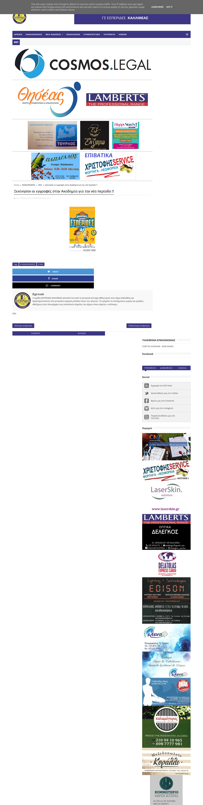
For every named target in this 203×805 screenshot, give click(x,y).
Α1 (157, 682)
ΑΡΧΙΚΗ (24, 33)
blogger (74, 315)
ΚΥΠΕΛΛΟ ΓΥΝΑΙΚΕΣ (161, 696)
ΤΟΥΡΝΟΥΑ (115, 33)
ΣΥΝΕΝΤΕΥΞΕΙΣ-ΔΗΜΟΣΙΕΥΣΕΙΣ (153, 715)
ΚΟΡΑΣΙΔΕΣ (143, 696)
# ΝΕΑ (46, 257)
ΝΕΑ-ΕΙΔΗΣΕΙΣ (59, 33)
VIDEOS (129, 33)
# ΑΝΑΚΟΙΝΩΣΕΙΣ (33, 257)
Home (22, 172)
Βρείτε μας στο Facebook (156, 109)
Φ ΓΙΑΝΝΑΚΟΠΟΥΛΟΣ (162, 720)
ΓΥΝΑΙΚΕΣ (160, 687)
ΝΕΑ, (54, 191)
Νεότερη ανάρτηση (29, 306)
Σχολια (177, 77)
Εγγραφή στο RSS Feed (155, 94)
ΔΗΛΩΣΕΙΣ (174, 687)
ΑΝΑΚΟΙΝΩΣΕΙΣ (39, 33)
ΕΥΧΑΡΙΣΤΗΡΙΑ (171, 691)
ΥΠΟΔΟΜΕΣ (143, 720)
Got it (169, 7)
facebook (36, 315)
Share (62, 264)
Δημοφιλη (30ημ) (161, 77)
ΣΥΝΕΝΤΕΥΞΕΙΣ (97, 33)
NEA (140, 682)
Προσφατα (144, 77)
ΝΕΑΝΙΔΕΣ (171, 701)
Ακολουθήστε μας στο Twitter (159, 102)
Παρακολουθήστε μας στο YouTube (157, 125)
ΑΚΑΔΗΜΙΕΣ (168, 682)
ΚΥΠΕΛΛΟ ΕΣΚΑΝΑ (146, 701)
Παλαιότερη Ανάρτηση (117, 306)
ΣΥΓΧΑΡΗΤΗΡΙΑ (163, 706)
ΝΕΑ (46, 172)
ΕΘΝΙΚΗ (141, 691)
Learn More (157, 7)
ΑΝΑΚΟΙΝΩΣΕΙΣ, (45, 191)
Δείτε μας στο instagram (156, 117)
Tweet (33, 264)
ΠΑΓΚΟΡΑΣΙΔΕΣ (145, 706)
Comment (90, 264)
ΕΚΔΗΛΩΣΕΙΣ (79, 33)
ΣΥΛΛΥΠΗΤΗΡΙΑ (145, 710)
